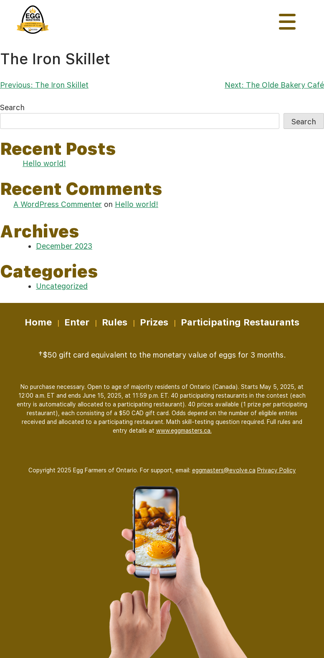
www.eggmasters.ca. (184, 430)
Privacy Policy (276, 470)
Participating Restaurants (240, 322)
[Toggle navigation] (287, 21)
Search (12, 107)
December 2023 (64, 246)
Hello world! (44, 163)
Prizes (154, 322)
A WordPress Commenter (57, 204)
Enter (76, 322)
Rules (114, 322)
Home (38, 322)
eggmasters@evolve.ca (224, 470)
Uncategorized (62, 286)
